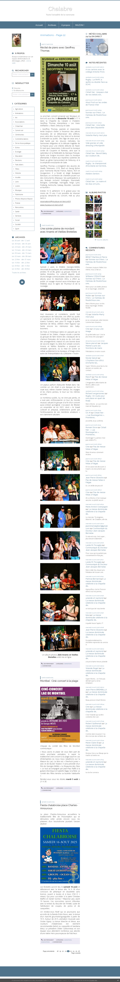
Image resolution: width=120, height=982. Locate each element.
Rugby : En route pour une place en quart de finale (95, 398)
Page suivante (75, 953)
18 (57, 951)
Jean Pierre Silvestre (95, 478)
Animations (19, 113)
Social (17, 220)
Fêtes (17, 169)
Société (18, 224)
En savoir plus (93, 980)
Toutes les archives (19, 273)
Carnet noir (19, 130)
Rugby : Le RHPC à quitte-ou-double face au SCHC (96, 82)
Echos (17, 147)
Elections (18, 160)
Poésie (17, 203)
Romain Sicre (91, 427)
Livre (17, 182)
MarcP (88, 377)
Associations (19, 122)
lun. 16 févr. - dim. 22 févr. (21, 263)
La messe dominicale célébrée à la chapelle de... (96, 511)
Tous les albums (102, 240)
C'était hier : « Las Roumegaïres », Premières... (95, 415)
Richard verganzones (95, 393)
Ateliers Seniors (92, 174)
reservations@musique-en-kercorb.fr (55, 201)
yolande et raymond (94, 598)
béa (87, 615)
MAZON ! (79, 25)
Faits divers (19, 164)
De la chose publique (22, 143)
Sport (17, 229)
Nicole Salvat (91, 358)
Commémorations (21, 139)
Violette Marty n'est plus (96, 135)
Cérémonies (19, 135)
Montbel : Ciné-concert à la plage (59, 680)
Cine (88, 329)
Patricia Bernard (93, 579)
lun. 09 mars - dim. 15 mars (21, 253)
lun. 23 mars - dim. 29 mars (21, 247)
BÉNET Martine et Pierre (96, 257)
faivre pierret (91, 343)
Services (18, 216)
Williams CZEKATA (94, 276)
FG (87, 314)
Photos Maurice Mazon (24, 199)
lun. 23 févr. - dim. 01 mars (21, 259)
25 (76, 951)
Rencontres (19, 207)
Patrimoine (19, 194)
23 (71, 951)
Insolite (17, 177)
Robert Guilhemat (93, 723)
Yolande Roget (92, 668)
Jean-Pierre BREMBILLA (96, 690)
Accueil (39, 25)
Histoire (18, 173)
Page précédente (48, 951)
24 (73, 951)
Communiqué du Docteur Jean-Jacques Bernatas (96, 530)
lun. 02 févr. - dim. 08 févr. (21, 269)
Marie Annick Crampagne (97, 507)
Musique (18, 190)
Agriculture (19, 109)
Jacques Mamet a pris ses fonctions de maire (97, 345)
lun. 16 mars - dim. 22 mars (21, 250)
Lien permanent (47, 211)
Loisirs (17, 186)
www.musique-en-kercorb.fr (51, 205)
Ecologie (18, 152)
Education (18, 156)
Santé (17, 211)
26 (79, 951)
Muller (88, 295)
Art (16, 117)
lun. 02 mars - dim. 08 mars (21, 256)
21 (65, 951)
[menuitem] (39, 25)
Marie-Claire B (92, 743)
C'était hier (19, 126)
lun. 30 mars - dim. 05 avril (21, 244)
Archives (52, 25)
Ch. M (88, 413)
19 (60, 951)
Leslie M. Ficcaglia (93, 545)
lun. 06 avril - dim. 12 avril (21, 241)
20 (63, 951)
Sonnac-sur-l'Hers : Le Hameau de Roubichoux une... (96, 114)
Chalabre (60, 8)
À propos (65, 25)
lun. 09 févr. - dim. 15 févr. (21, 266)
